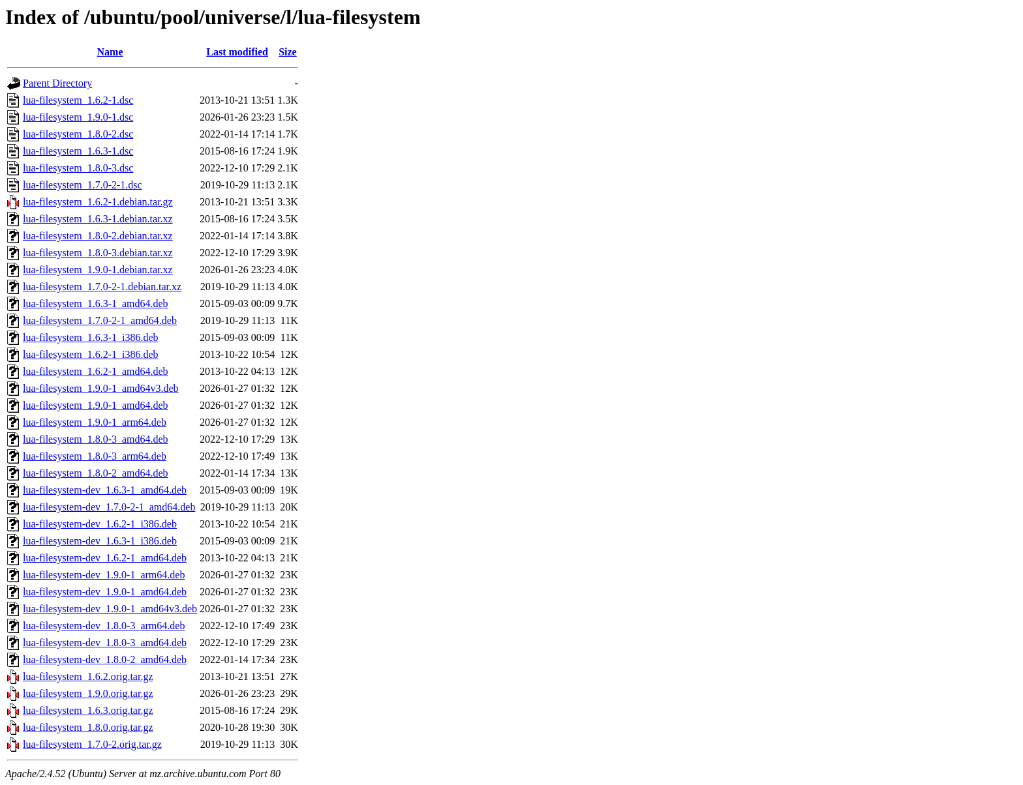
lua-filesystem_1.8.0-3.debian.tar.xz (98, 252)
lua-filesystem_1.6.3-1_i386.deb (91, 337)
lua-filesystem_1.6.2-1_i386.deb (91, 354)
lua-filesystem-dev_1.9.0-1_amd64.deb (105, 591)
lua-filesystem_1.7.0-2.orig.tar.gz (92, 744)
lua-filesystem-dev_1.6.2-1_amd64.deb (105, 557)
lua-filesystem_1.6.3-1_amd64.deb (95, 303)
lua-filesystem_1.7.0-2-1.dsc (82, 184)
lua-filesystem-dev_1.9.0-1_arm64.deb (104, 574)
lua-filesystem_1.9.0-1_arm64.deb (94, 422)
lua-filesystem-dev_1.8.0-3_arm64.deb (104, 625)
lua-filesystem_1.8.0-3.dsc (78, 167)
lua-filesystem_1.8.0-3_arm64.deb (94, 456)
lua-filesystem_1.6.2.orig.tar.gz (88, 676)
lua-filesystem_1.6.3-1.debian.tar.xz (98, 218)
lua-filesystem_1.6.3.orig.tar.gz (88, 710)
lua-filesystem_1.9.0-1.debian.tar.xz (98, 269)
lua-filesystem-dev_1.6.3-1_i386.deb (100, 540)
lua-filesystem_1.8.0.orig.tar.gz (88, 727)
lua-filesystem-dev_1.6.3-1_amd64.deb (105, 490)
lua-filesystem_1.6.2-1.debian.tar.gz (98, 201)
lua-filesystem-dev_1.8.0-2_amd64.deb (105, 659)
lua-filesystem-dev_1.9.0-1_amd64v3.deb (110, 608)
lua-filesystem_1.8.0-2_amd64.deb (95, 473)
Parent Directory (57, 83)
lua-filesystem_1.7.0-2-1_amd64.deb (100, 320)
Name (110, 51)
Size (288, 51)
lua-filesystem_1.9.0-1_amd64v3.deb (101, 388)
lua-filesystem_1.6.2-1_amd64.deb (95, 371)
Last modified (237, 51)
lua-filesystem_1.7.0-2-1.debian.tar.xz (102, 286)
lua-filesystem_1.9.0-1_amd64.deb (95, 405)
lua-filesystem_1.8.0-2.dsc (78, 134)
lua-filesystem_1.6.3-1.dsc (78, 150)
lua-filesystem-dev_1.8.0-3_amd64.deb (105, 642)
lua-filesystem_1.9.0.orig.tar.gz (88, 693)
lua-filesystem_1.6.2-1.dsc (78, 100)
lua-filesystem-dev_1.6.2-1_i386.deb (100, 523)
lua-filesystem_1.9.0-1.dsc (78, 117)
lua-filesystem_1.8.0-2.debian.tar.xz (98, 235)
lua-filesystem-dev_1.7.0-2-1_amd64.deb (109, 506)
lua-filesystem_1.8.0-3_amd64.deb (95, 439)
